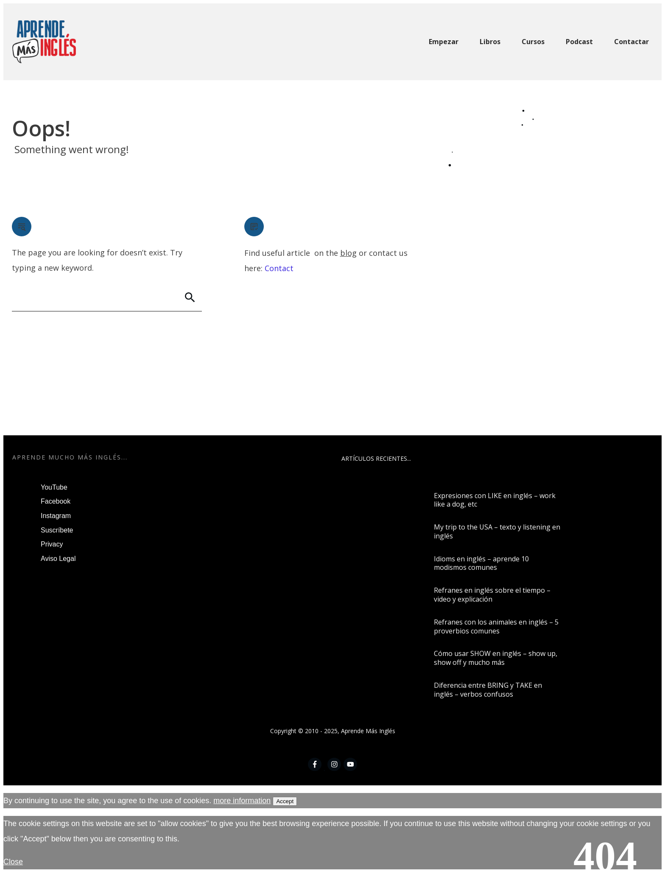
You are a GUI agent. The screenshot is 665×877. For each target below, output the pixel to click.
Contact (279, 268)
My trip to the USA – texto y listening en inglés (497, 531)
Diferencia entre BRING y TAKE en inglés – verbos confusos (488, 690)
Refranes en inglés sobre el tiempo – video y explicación (492, 595)
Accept (284, 801)
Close (13, 861)
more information (242, 800)
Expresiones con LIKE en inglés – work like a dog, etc (495, 500)
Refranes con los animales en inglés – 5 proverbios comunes (496, 626)
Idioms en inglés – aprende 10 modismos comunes (481, 563)
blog (348, 253)
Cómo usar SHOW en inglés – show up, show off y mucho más (495, 658)
